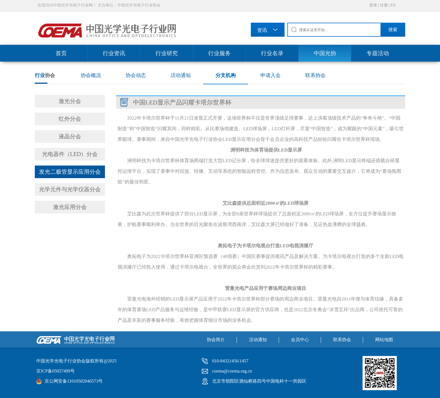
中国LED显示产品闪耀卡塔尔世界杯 (182, 102)
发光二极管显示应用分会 (70, 172)
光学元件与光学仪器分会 (70, 189)
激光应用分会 (70, 207)
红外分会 (70, 119)
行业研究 (166, 53)
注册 (384, 5)
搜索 (392, 29)
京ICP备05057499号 (55, 371)
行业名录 (272, 53)
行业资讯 (114, 53)
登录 (373, 5)
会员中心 (300, 339)
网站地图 (384, 339)
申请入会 (270, 75)
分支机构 (226, 75)
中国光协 (325, 53)
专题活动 (377, 53)
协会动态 (136, 75)
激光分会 (70, 101)
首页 (61, 53)
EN (393, 5)
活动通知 (181, 75)
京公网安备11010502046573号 (74, 381)
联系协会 (315, 75)
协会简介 (216, 339)
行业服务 (219, 53)
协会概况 (91, 75)
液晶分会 (70, 136)
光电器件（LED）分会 (70, 154)
